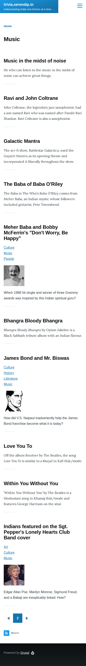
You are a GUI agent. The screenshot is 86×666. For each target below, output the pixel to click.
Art (6, 547)
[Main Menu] (80, 5)
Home (8, 26)
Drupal (24, 652)
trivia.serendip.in (18, 4)
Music (8, 253)
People (9, 259)
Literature (11, 378)
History (9, 373)
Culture (9, 247)
